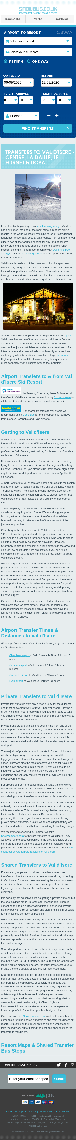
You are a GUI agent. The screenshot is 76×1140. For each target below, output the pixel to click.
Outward (9, 75)
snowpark (62, 355)
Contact (62, 18)
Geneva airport (18, 665)
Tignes (67, 335)
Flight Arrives (16, 94)
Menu (38, 18)
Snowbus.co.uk (57, 1116)
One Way (40, 62)
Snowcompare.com (12, 835)
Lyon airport (16, 680)
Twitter (58, 1065)
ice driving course (32, 253)
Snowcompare (62, 397)
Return (16, 62)
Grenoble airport (18, 675)
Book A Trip (13, 18)
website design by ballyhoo (50, 1131)
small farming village (49, 226)
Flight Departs (54, 94)
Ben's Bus (29, 414)
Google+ (72, 1065)
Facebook (65, 1065)
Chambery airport (19, 655)
